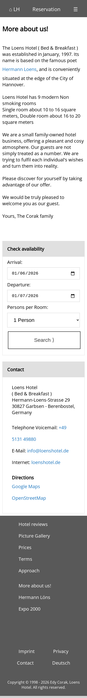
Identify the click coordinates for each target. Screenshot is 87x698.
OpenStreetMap (29, 500)
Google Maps (26, 488)
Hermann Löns (34, 599)
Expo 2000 (29, 611)
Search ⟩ (44, 342)
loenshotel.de (45, 464)
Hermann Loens (19, 69)
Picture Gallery (34, 538)
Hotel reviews (33, 526)
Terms (25, 561)
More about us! (35, 588)
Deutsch (61, 665)
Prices (25, 550)
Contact (25, 665)
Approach (29, 573)
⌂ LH (14, 9)
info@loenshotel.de (48, 453)
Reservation (46, 9)
